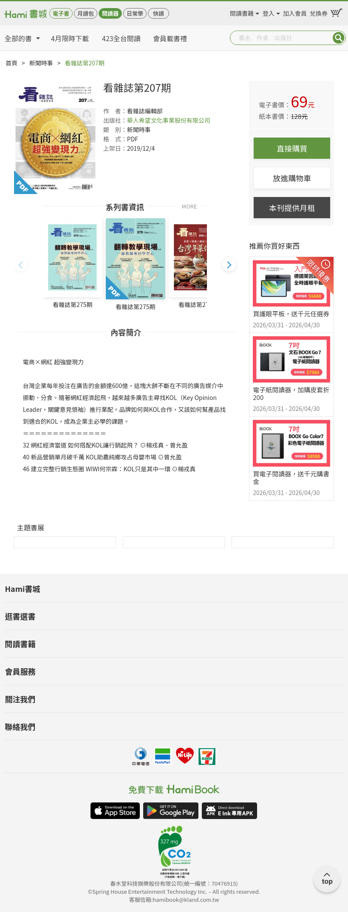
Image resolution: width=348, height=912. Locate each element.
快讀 (158, 13)
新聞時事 (41, 63)
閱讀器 (110, 13)
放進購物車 (292, 177)
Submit (338, 38)
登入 (268, 12)
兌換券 (319, 12)
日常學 (135, 13)
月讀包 (85, 13)
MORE (189, 205)
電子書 (61, 13)
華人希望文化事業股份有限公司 (168, 120)
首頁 (11, 63)
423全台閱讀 (121, 38)
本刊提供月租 (292, 207)
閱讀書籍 (242, 12)
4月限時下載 (70, 38)
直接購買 (292, 148)
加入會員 (295, 12)
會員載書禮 (170, 38)
